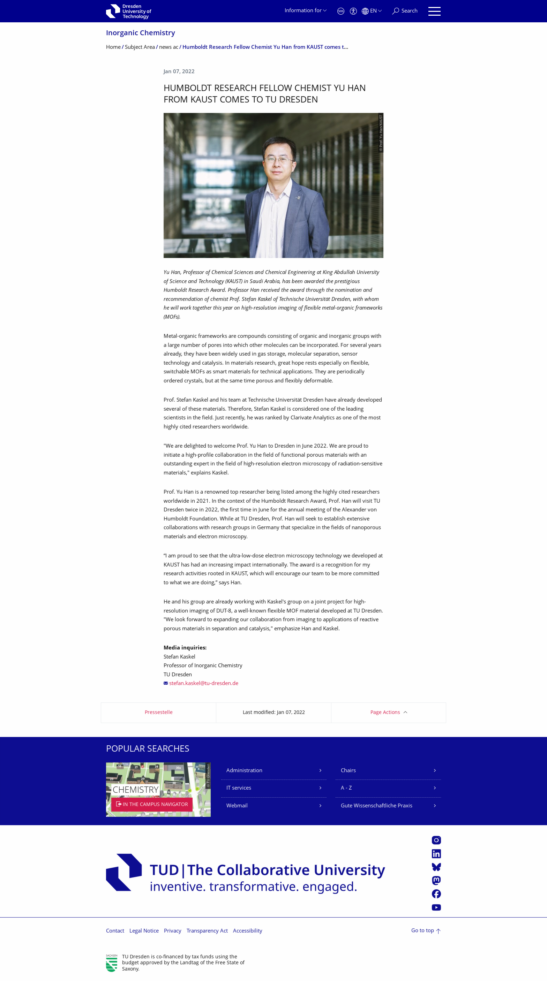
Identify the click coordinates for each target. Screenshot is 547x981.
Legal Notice (144, 931)
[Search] (405, 11)
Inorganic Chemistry (140, 33)
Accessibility (247, 931)
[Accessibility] (353, 11)
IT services (238, 788)
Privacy (172, 931)
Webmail (237, 806)
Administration (244, 771)
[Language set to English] (372, 11)
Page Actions (385, 712)
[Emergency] (341, 11)
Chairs (348, 771)
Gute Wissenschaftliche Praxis (376, 806)
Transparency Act (207, 931)
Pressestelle (159, 712)
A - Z (346, 788)
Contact (115, 931)
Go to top (422, 931)
